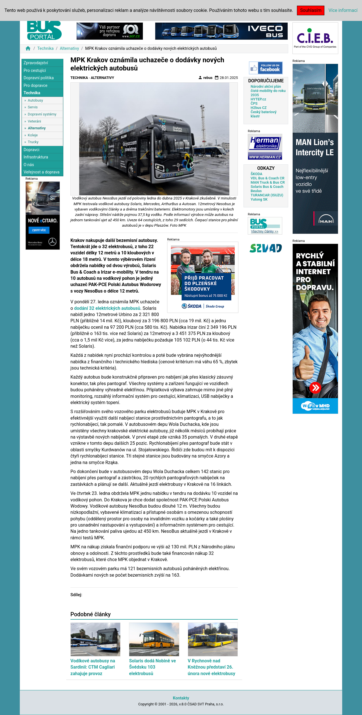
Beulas (256, 191)
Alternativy (69, 48)
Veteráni (34, 121)
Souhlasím (310, 10)
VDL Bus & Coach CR (267, 178)
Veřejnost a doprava (41, 172)
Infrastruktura (35, 157)
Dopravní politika (38, 78)
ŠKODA (256, 174)
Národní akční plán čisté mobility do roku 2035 (268, 90)
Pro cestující (34, 70)
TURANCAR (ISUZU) (267, 195)
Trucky (33, 142)
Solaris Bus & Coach (267, 186)
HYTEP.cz (258, 99)
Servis (33, 107)
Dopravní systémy (42, 114)
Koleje (33, 135)
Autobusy (35, 100)
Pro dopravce (35, 85)
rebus (205, 77)
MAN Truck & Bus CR (268, 182)
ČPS (254, 103)
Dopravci (31, 149)
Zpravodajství (35, 63)
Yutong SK (259, 199)
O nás (28, 164)
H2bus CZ (259, 108)
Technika (45, 48)
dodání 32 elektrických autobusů (107, 308)
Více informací (342, 10)
